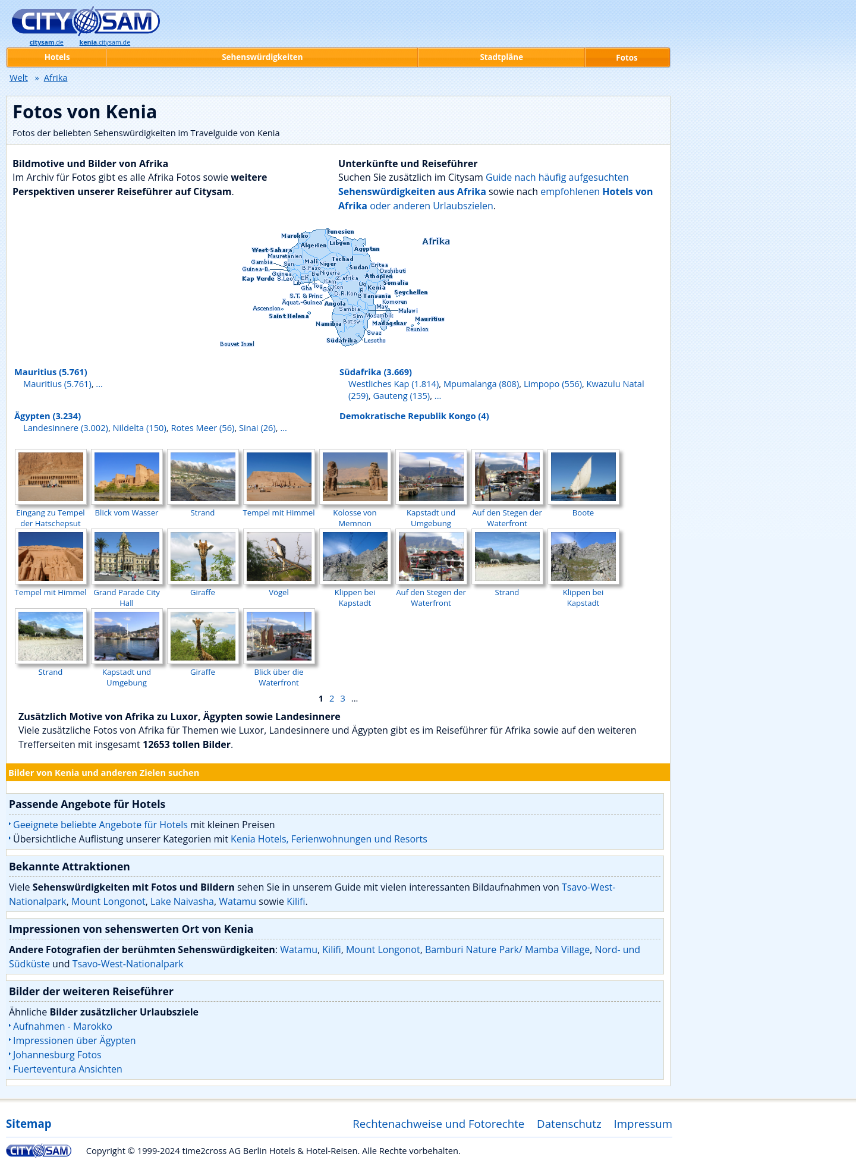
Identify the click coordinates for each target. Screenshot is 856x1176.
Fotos (626, 57)
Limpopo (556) (553, 383)
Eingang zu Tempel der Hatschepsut (51, 512)
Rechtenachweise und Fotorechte (438, 1123)
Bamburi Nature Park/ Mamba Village (507, 949)
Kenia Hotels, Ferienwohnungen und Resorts (329, 838)
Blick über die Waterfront (279, 672)
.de (47, 42)
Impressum (643, 1123)
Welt (19, 77)
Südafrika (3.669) (375, 372)
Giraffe (203, 587)
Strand (203, 507)
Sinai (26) (257, 427)
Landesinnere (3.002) (65, 427)
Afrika (56, 77)
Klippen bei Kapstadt (355, 592)
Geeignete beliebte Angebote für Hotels (100, 824)
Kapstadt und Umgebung (431, 512)
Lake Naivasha (182, 901)
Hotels (57, 57)
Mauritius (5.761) (50, 372)
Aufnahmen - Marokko (62, 1026)
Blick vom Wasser (127, 507)
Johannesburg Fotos (57, 1054)
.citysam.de (105, 42)
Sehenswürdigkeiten (262, 57)
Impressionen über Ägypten (74, 1040)
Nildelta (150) (139, 427)
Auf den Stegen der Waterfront (507, 512)
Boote (583, 507)
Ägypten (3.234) (47, 416)
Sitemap (28, 1123)
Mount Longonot (108, 901)
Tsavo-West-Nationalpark (128, 963)
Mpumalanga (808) (481, 383)
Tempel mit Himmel (279, 507)
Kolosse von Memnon (355, 512)
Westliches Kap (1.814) (393, 383)
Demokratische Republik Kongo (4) (414, 416)
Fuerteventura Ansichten (67, 1069)
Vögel (279, 587)
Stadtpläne (501, 57)
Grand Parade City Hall (127, 592)
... (99, 383)
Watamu (237, 901)
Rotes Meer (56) (202, 427)
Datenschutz (569, 1123)
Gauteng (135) (401, 395)
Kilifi (296, 901)
